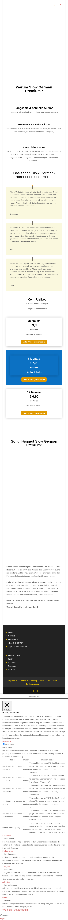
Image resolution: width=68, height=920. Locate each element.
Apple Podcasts (14, 655)
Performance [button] (7, 851)
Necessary (9, 744)
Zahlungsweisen (32, 684)
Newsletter (12, 636)
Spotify (10, 659)
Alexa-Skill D (13, 639)
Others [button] (5, 897)
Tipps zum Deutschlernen (17, 647)
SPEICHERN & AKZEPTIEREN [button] (15, 910)
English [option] (3, 918)
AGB (42, 681)
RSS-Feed (12, 663)
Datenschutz (52, 681)
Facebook (11, 666)
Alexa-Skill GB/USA (15, 643)
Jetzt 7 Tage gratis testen (34, 342)
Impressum (13, 681)
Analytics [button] (6, 867)
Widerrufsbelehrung (29, 681)
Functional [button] (6, 836)
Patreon (11, 632)
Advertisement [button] (8, 882)
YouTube (11, 670)
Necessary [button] (6, 741)
